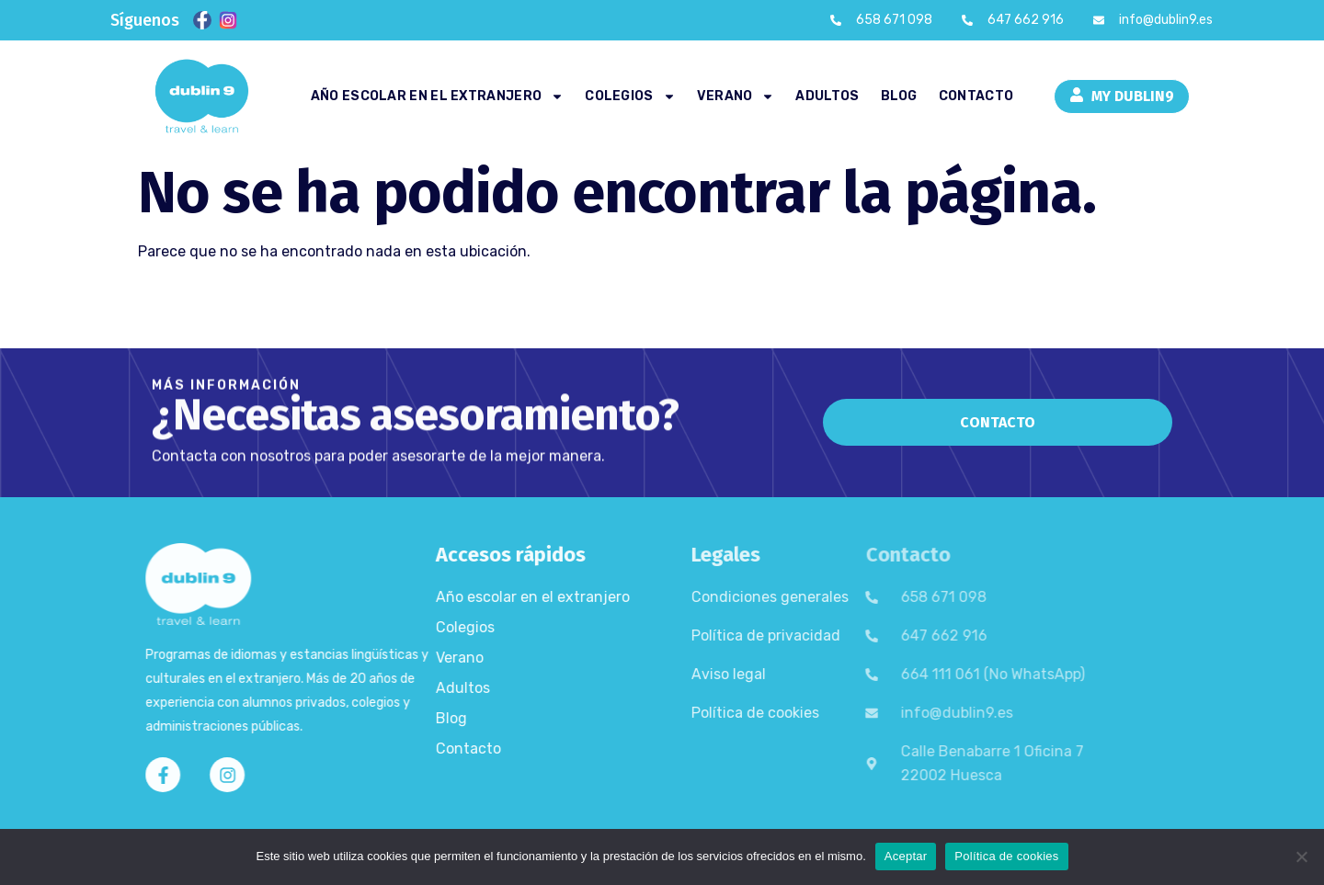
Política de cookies (709, 712)
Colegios (630, 96)
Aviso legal (682, 674)
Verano (736, 96)
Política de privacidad (719, 635)
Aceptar (906, 856)
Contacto (976, 96)
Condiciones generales (724, 597)
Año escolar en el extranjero (437, 96)
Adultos (827, 96)
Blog (899, 96)
